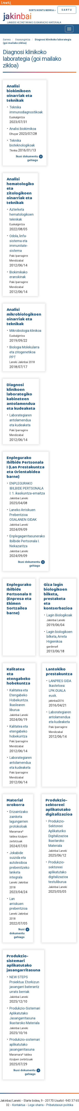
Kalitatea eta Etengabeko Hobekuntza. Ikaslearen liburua (19, 700)
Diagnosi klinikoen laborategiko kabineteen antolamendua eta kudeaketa (21, 397)
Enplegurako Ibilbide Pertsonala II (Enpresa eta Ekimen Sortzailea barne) (19, 598)
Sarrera (7, 39)
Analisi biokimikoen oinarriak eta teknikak (19, 93)
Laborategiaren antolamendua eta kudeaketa (20, 420)
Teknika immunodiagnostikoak (26, 109)
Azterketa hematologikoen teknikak (21, 214)
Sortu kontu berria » (42, 10)
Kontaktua (18, 1105)
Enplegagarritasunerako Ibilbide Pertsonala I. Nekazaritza (27, 541)
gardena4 (52, 646)
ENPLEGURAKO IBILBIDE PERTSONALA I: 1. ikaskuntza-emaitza (27, 488)
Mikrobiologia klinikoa (25, 331)
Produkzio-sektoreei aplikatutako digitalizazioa (59, 807)
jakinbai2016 (56, 700)
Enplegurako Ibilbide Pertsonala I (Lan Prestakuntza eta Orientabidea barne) (25, 467)
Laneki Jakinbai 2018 (22, 362)
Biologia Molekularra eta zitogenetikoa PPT (24, 352)
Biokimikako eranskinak (18, 274)
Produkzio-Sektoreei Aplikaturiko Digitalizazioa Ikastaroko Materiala (58, 833)
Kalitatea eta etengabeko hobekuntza (18, 676)
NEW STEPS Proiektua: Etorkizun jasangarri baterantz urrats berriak (24, 984)
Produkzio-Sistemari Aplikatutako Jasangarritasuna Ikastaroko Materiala (24, 1015)
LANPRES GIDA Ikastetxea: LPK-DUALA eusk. (60, 688)
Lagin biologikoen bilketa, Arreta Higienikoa (59, 636)
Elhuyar (13, 134)
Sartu (66, 9)
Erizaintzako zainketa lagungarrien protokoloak (18, 819)
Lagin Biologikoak (59, 615)
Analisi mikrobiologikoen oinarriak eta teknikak (24, 316)
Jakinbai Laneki (18, 498)
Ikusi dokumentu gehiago (27, 158)
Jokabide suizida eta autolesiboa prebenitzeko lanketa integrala (19, 865)
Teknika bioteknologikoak (22, 142)
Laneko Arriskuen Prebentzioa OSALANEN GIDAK (23, 515)
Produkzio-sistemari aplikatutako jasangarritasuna (23, 963)
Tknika (13, 150)
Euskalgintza (17, 117)
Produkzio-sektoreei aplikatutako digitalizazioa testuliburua (58, 872)
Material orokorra (15, 803)
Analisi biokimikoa (22, 129)
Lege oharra (35, 1105)
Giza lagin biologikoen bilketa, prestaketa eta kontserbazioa (58, 596)
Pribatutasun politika (59, 1105)
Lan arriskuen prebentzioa (18, 903)
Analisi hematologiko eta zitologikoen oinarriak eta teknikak (20, 191)
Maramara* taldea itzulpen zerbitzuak (18, 836)
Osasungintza (22, 39)
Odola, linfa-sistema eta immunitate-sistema (18, 243)
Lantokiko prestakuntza (59, 672)
